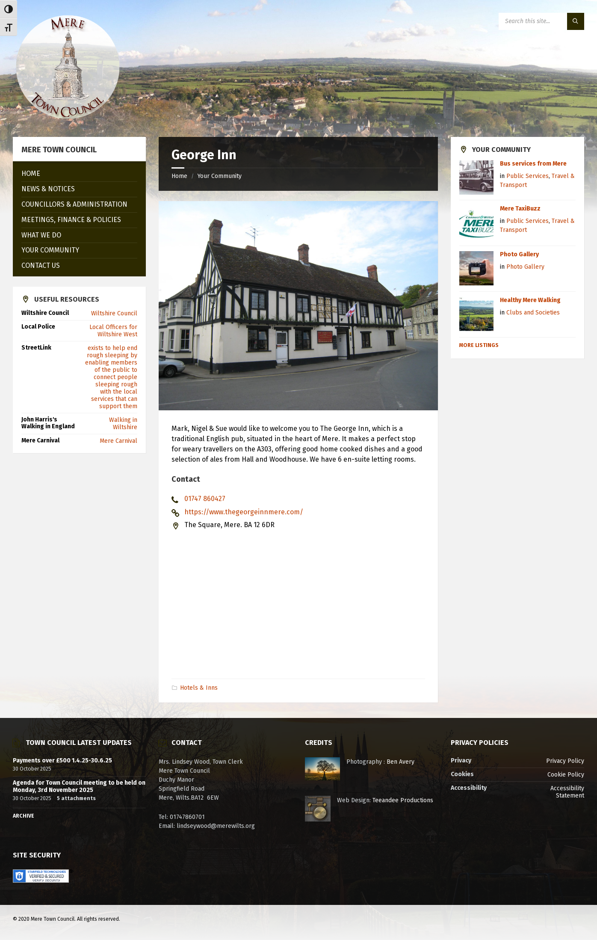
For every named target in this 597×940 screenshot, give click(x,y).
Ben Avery (400, 761)
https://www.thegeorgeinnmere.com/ (243, 512)
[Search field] (541, 21)
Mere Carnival (118, 441)
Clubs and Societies (533, 312)
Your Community (220, 176)
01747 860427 (204, 499)
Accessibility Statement (567, 792)
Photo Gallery (519, 254)
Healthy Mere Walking (530, 300)
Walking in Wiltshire (123, 423)
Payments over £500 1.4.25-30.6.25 (62, 760)
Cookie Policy (565, 774)
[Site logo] (67, 120)
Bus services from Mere (533, 163)
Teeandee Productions (402, 800)
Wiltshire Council (114, 313)
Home (179, 176)
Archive (23, 816)
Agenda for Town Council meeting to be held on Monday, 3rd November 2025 (79, 786)
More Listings (479, 345)
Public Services (527, 176)
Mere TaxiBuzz (520, 208)
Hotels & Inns (199, 687)
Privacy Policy (565, 761)
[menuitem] (79, 173)
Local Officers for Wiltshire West (113, 330)
